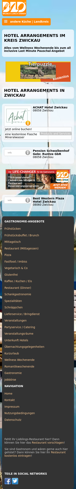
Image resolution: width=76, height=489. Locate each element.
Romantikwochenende (19, 366)
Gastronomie (13, 373)
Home (8, 393)
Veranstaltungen (15, 320)
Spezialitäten (13, 301)
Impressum (11, 406)
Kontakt (9, 400)
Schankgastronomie (17, 294)
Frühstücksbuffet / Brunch (21, 235)
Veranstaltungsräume (18, 333)
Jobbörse (10, 379)
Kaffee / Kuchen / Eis (18, 281)
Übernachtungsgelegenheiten (24, 346)
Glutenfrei (11, 274)
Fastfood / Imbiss (15, 261)
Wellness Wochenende (19, 359)
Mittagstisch (12, 241)
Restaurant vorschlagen (48, 442)
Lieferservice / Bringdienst (22, 314)
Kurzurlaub (11, 353)
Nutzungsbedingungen (19, 413)
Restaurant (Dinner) (17, 287)
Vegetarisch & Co (16, 268)
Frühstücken (12, 228)
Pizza (7, 255)
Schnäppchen (13, 307)
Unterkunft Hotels (16, 340)
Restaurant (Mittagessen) (21, 248)
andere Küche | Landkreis (26, 21)
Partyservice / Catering (19, 327)
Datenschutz (12, 419)
